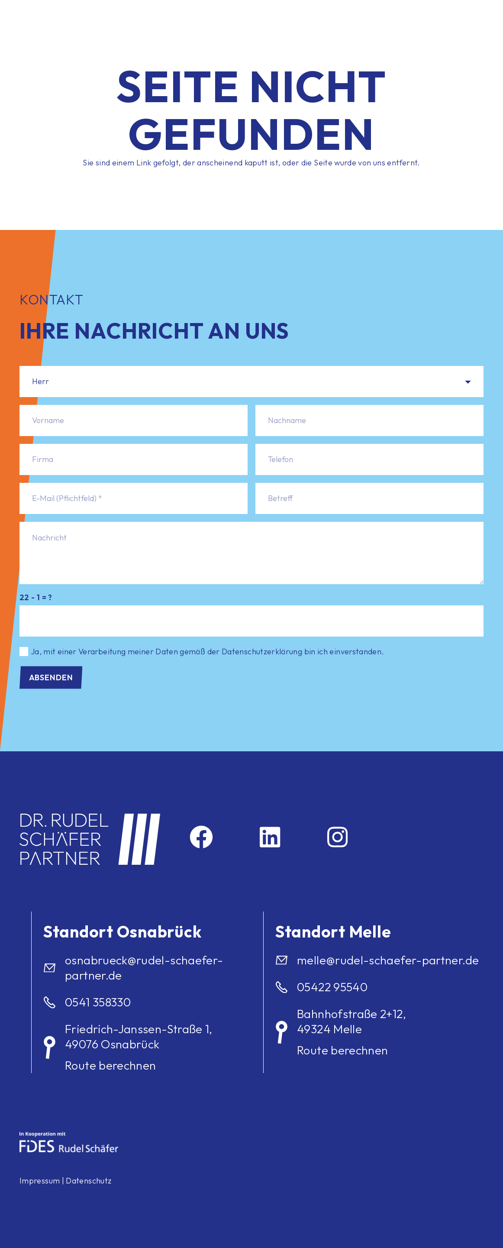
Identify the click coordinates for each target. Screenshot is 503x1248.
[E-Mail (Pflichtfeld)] (133, 498)
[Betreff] (369, 498)
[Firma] (133, 459)
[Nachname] (369, 420)
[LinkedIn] (270, 837)
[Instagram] (337, 837)
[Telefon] (369, 459)
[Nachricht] (251, 553)
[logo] (86, 17)
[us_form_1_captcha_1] (251, 621)
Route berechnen (110, 1065)
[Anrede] (251, 381)
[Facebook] (201, 837)
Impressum (39, 1181)
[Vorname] (133, 420)
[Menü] (450, 17)
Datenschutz (88, 1181)
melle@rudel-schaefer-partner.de (388, 960)
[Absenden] (50, 677)
